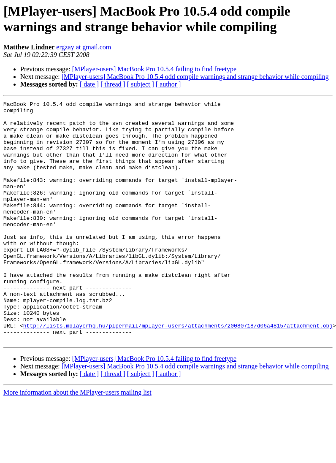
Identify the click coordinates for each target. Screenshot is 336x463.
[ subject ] (140, 84)
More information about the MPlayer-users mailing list (77, 440)
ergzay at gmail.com (83, 47)
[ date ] (89, 84)
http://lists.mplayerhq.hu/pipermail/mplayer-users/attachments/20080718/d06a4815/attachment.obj (178, 371)
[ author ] (168, 84)
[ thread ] (112, 84)
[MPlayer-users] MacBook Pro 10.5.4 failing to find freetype (154, 69)
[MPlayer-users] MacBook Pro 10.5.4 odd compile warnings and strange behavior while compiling (195, 76)
